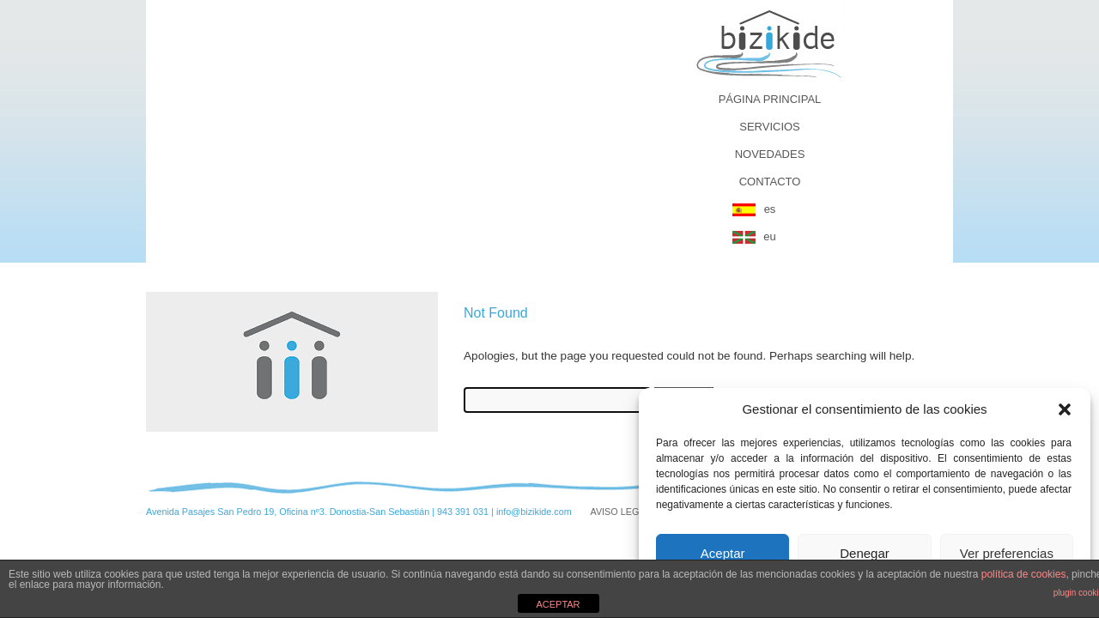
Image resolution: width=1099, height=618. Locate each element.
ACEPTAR (558, 604)
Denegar (865, 553)
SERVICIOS (769, 126)
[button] (1064, 409)
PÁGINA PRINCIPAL (770, 99)
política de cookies (1023, 574)
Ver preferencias (1006, 553)
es (770, 209)
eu (769, 236)
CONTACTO (770, 181)
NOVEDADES (770, 154)
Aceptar (723, 553)
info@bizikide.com (534, 511)
